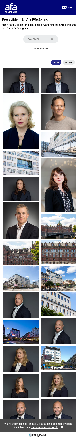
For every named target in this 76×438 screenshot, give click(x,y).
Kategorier (40, 48)
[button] (54, 39)
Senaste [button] (68, 62)
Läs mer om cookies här (44, 427)
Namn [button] (56, 62)
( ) (68, 7)
